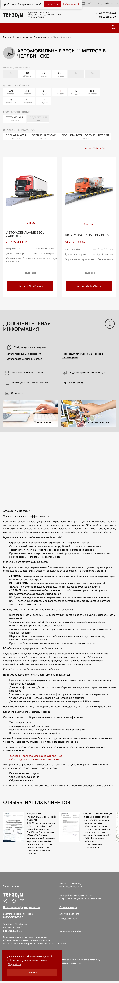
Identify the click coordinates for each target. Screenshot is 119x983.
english (113, 3)
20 (11, 74)
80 (76, 74)
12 (76, 92)
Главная (7, 37)
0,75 (11, 92)
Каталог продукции (22, 37)
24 (43, 101)
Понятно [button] (32, 972)
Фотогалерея (14, 393)
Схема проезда (68, 907)
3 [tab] (94, 214)
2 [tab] (33, 214)
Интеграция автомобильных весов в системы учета (82, 355)
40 (27, 74)
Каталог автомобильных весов (24, 358)
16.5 (92, 92)
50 (43, 74)
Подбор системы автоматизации (24, 372)
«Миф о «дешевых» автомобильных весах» (34, 759)
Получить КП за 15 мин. (30, 285)
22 (27, 101)
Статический (15, 119)
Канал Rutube (73, 382)
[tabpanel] (30, 188)
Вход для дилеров (70, 930)
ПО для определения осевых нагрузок (84, 372)
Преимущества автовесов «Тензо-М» (26, 382)
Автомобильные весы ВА (87, 235)
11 (60, 91)
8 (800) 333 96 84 (13, 930)
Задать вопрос (11, 886)
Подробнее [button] (14, 964)
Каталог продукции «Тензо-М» (24, 353)
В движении (38, 119)
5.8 (27, 92)
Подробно (30, 272)
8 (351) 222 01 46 (12, 927)
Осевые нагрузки (44, 137)
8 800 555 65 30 (13, 917)
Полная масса (16, 137)
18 (11, 101)
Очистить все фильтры (93, 148)
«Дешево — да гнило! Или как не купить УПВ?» (36, 755)
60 (59, 74)
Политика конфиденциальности (21, 907)
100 (92, 74)
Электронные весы (43, 37)
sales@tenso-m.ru (68, 918)
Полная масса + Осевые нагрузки (85, 137)
